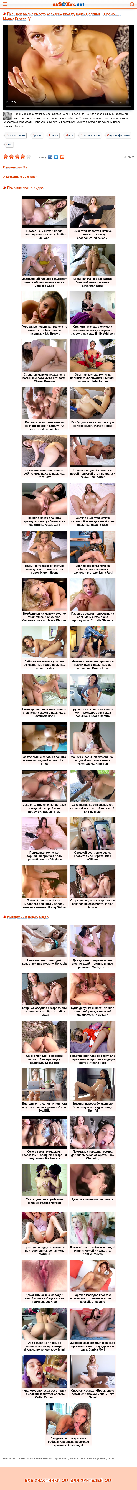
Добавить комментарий (21, 176)
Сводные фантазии (18, 144)
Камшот (55, 135)
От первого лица (93, 135)
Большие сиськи (16, 135)
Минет (71, 135)
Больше (19, 126)
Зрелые (38, 135)
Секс (40, 144)
